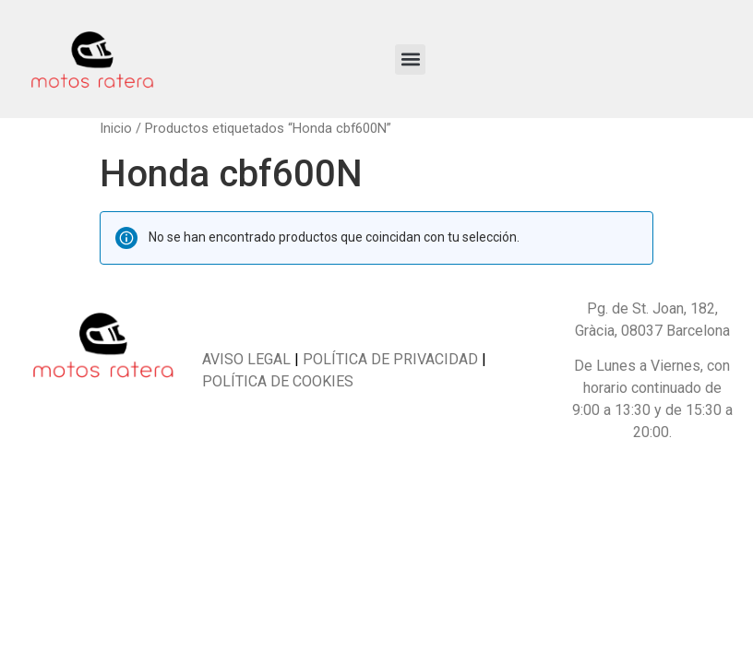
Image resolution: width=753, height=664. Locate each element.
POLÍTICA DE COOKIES (277, 381)
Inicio (116, 128)
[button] (410, 59)
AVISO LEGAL (246, 359)
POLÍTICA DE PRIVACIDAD (388, 359)
